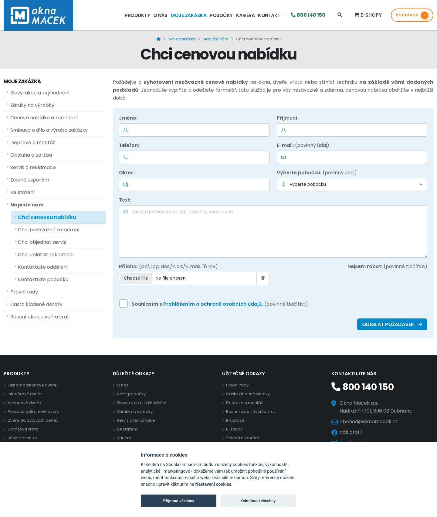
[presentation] (381, 283)
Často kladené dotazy (36, 304)
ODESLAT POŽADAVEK (392, 324)
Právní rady (24, 291)
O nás (160, 15)
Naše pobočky (131, 394)
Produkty (137, 15)
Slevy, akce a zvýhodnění (40, 92)
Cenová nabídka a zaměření (44, 117)
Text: (125, 199)
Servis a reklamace (33, 167)
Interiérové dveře (25, 394)
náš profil (351, 431)
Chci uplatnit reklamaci (45, 254)
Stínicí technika (22, 438)
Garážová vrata (23, 429)
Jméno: (128, 117)
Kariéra (245, 15)
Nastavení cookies (213, 484)
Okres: (127, 172)
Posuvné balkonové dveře (33, 411)
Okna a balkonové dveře (32, 385)
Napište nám (27, 204)
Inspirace (235, 420)
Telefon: (129, 145)
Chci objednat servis (42, 242)
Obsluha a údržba (31, 154)
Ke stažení (22, 192)
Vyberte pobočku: (317, 172)
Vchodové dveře (24, 403)
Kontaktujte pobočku (43, 279)
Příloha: (168, 266)
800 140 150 (361, 387)
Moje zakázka (188, 15)
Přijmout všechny (178, 500)
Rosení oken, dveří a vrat (39, 316)
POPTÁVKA (412, 15)
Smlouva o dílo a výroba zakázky (49, 130)
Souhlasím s (220, 304)
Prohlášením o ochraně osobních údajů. (213, 304)
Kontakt (269, 15)
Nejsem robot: (387, 266)
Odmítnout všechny (258, 500)
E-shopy (234, 429)
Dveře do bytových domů (32, 420)
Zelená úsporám (29, 179)
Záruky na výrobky (32, 105)
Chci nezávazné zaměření (49, 229)
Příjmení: (288, 117)
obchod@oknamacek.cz (369, 421)
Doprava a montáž (32, 142)
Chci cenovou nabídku (47, 217)
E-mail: (303, 145)
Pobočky (221, 15)
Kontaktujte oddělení (43, 267)
